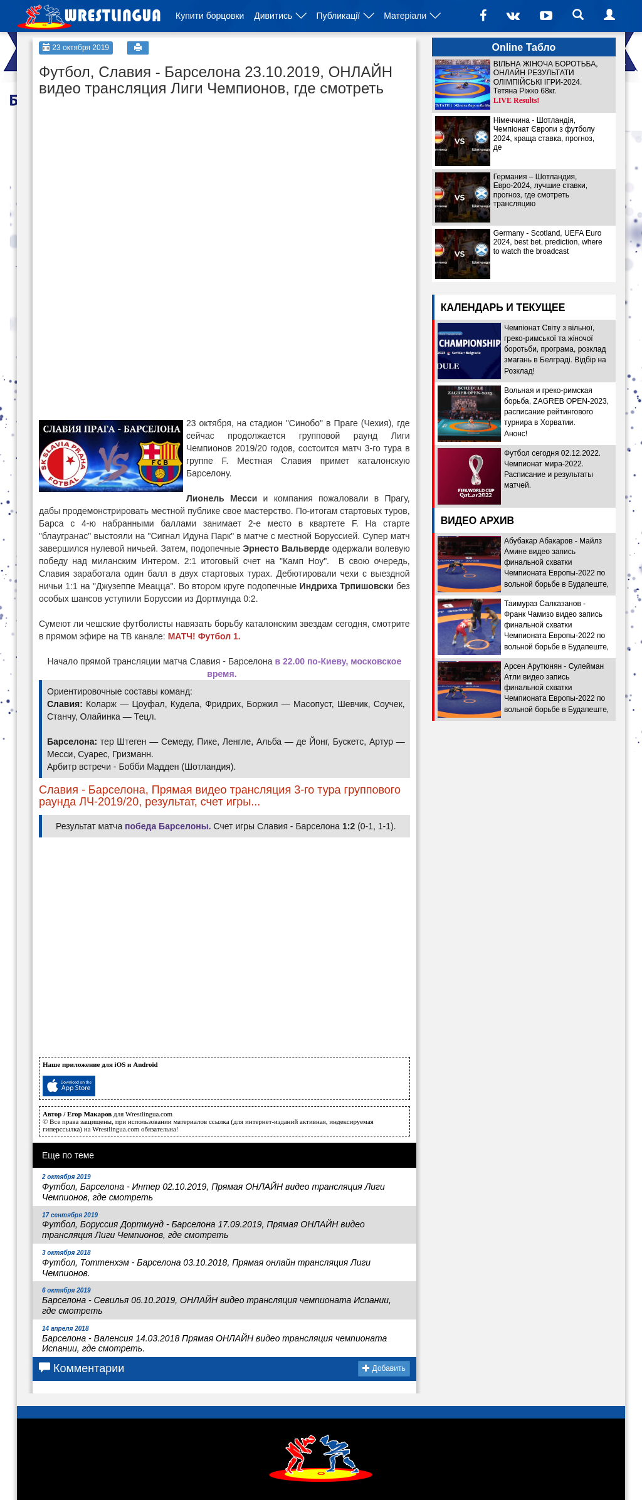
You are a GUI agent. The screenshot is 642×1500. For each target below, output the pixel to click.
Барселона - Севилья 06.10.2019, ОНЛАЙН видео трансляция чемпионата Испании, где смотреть (216, 1301)
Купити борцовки (210, 16)
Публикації (338, 16)
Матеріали (405, 16)
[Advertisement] (133, 181)
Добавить (383, 1368)
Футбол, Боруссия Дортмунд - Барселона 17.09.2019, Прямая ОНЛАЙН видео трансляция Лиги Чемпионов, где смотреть (203, 1226)
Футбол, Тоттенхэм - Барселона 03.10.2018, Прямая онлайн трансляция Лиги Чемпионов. (206, 1263)
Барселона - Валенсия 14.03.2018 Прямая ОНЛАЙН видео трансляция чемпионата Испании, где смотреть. (214, 1339)
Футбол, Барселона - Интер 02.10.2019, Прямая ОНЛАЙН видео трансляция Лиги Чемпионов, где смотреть (213, 1187)
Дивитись (273, 16)
